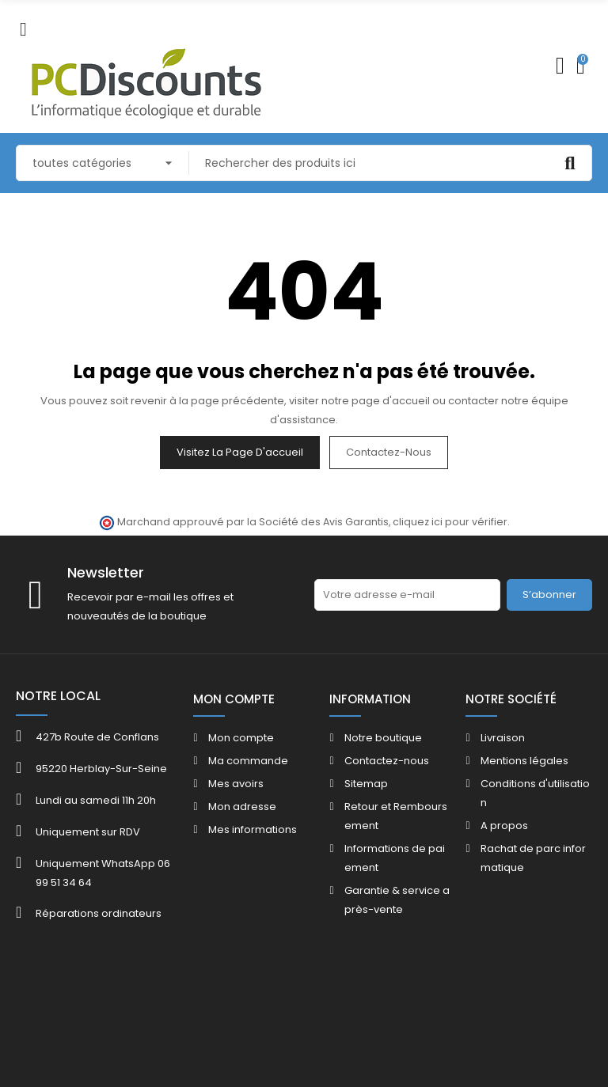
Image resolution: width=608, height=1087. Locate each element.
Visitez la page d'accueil (240, 452)
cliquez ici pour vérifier (450, 521)
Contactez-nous (388, 452)
